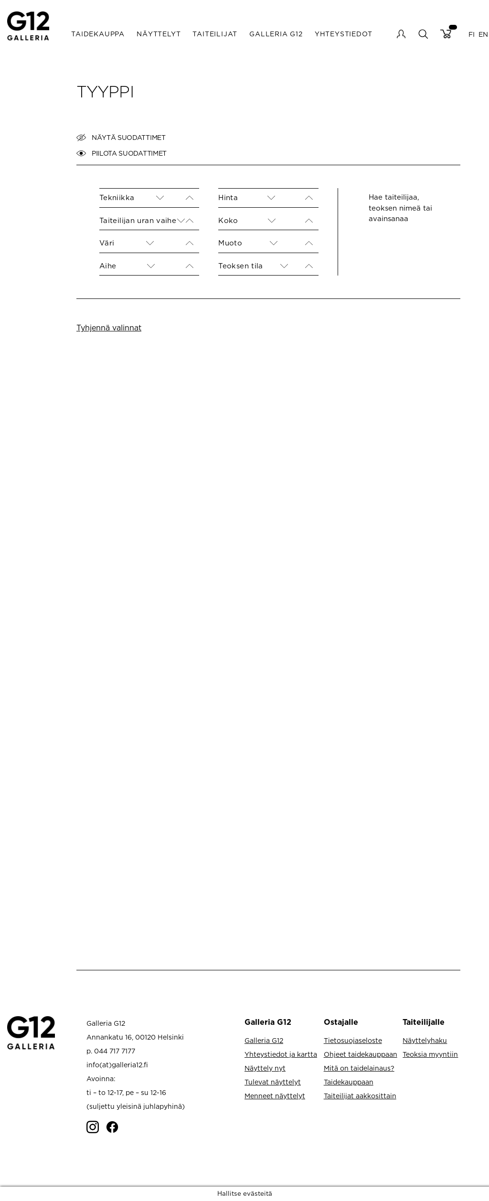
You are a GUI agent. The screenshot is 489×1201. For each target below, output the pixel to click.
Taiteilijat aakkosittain (360, 1095)
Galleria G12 (276, 33)
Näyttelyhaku (425, 1040)
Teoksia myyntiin (430, 1054)
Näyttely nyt (265, 1068)
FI (471, 33)
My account (401, 34)
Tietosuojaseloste (353, 1040)
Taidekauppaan (348, 1081)
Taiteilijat (214, 33)
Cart (445, 34)
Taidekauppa (98, 33)
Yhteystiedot (343, 33)
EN (483, 33)
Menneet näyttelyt (274, 1095)
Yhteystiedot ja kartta (280, 1054)
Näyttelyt (159, 33)
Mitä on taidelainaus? (359, 1068)
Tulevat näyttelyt (272, 1081)
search (422, 33)
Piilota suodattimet (121, 153)
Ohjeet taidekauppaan (360, 1054)
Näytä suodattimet (121, 137)
